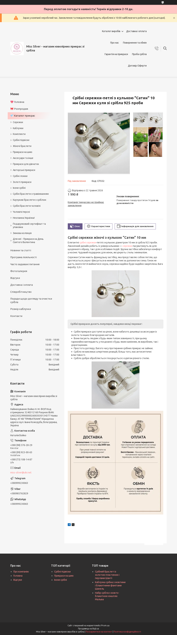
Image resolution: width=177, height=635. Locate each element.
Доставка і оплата (136, 31)
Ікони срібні (19, 187)
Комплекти (19, 134)
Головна (17, 575)
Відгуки (15, 277)
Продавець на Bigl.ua (88, 628)
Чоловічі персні (21, 211)
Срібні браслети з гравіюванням (31, 193)
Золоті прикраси (22, 182)
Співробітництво (21, 291)
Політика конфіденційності (127, 632)
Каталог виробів (111, 31)
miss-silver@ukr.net (20, 472)
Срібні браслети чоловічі (26, 205)
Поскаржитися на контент (99, 632)
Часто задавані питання (24, 264)
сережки (127, 246)
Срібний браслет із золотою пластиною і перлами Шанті (107, 574)
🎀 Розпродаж (19, 108)
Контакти (16, 316)
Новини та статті (20, 250)
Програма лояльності (23, 257)
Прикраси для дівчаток (26, 164)
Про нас (114, 42)
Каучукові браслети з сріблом (29, 199)
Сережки (18, 122)
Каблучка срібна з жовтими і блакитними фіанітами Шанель (110, 585)
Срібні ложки (20, 176)
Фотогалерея (18, 271)
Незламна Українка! (24, 217)
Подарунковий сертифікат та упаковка (29, 225)
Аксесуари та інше (23, 158)
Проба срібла (139, 54)
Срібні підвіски (21, 140)
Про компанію (21, 571)
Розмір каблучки (20, 308)
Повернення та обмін (135, 42)
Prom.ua (105, 625)
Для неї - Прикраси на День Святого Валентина (28, 241)
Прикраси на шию (22, 152)
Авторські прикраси (24, 170)
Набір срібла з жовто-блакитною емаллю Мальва (107, 596)
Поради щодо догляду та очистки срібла (31, 300)
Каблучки (18, 128)
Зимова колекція (22, 233)
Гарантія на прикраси (116, 54)
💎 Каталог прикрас (22, 115)
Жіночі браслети (22, 146)
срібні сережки (87, 242)
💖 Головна (17, 101)
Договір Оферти (137, 65)
